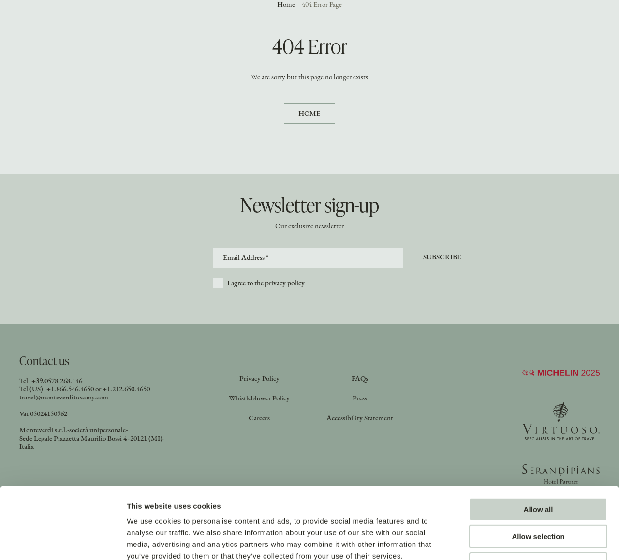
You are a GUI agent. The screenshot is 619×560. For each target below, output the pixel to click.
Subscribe (442, 257)
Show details (507, 541)
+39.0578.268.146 (56, 381)
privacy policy (285, 283)
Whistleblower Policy (259, 398)
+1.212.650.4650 (126, 389)
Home (309, 114)
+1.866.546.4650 (70, 389)
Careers (259, 418)
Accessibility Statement (359, 418)
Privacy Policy (259, 379)
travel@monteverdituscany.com (63, 397)
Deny (538, 499)
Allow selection (538, 472)
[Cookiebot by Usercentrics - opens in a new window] (62, 541)
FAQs (360, 379)
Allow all (538, 444)
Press (360, 398)
